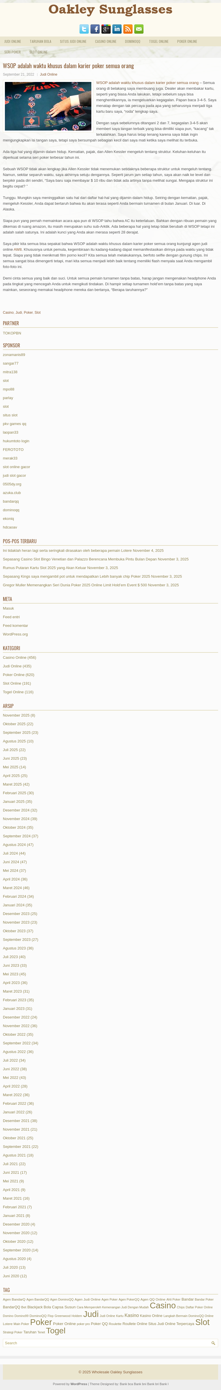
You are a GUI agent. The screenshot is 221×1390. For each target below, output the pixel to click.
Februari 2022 (14, 1103)
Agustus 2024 (14, 845)
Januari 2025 (13, 801)
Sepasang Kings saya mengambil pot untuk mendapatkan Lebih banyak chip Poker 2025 (76, 576)
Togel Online (159, 41)
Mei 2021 (10, 1181)
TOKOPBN (12, 333)
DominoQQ (132, 41)
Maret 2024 (12, 888)
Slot (38, 313)
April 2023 (11, 983)
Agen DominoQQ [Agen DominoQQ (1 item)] (61, 1299)
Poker (28, 313)
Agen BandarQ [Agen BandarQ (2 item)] (14, 1299)
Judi (19, 313)
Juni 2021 (11, 1172)
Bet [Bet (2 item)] (24, 1307)
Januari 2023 (13, 1008)
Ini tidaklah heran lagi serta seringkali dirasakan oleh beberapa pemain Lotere (67, 550)
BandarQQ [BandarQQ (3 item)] (11, 1307)
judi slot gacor (14, 475)
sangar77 (10, 363)
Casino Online (105, 41)
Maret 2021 (12, 1198)
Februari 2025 (14, 793)
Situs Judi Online (73, 41)
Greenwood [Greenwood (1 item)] (63, 1316)
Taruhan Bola (40, 41)
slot (6, 380)
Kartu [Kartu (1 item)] (119, 1316)
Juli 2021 (10, 1164)
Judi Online (12, 41)
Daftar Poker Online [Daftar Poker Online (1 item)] (199, 1307)
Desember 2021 (16, 1121)
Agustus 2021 (14, 1155)
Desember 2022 (16, 1017)
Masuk (8, 608)
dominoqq (11, 510)
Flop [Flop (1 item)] (51, 1316)
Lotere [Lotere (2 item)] (7, 1324)
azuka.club (12, 493)
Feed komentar (15, 625)
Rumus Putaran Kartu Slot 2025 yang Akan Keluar (44, 568)
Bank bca (126, 1384)
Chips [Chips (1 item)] (181, 1307)
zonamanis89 (14, 355)
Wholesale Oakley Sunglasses (117, 1372)
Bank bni (140, 1384)
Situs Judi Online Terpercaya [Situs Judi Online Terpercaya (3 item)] (171, 1324)
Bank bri (153, 1384)
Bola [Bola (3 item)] (47, 1307)
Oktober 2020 (14, 1241)
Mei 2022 (10, 1077)
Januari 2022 (13, 1112)
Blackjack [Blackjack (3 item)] (35, 1307)
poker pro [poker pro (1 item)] (83, 1324)
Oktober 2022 (14, 1034)
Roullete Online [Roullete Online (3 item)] (134, 1324)
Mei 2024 (10, 870)
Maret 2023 (12, 991)
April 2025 (11, 776)
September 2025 (17, 732)
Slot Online (38, 51)
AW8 (18, 249)
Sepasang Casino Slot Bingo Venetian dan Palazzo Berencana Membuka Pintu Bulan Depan (80, 559)
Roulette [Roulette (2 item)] (115, 1324)
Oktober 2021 (14, 1138)
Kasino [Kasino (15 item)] (131, 1315)
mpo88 (8, 389)
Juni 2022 (11, 1069)
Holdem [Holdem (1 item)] (76, 1316)
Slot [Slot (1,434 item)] (202, 1322)
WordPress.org (15, 634)
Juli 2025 (10, 750)
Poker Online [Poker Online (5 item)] (64, 1324)
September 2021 (17, 1146)
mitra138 (10, 372)
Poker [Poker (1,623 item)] (41, 1322)
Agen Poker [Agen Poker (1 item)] (109, 1299)
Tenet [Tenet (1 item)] (41, 1332)
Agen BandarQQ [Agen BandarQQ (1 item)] (38, 1299)
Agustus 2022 (14, 1052)
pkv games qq (14, 424)
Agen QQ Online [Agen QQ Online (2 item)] (153, 1299)
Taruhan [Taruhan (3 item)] (29, 1332)
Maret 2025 (12, 784)
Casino (8, 313)
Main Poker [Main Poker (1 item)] (21, 1324)
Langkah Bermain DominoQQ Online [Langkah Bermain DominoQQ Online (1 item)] (188, 1316)
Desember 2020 (16, 1224)
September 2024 (17, 836)
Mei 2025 (10, 767)
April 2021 (11, 1190)
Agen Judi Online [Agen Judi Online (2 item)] (88, 1299)
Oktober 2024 (14, 827)
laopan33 (10, 432)
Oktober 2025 (14, 724)
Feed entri (11, 617)
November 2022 (16, 1026)
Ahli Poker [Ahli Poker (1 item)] (174, 1299)
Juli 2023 (10, 957)
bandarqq (11, 501)
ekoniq (8, 518)
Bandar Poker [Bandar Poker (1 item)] (204, 1299)
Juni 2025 (11, 758)
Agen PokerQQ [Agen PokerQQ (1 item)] (129, 1299)
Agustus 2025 (14, 741)
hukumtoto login (16, 441)
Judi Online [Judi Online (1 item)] (107, 1316)
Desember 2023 (16, 914)
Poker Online (187, 41)
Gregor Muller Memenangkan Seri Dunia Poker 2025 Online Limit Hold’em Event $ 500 (75, 585)
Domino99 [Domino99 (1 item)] (21, 1316)
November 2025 (16, 715)
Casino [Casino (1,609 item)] (163, 1305)
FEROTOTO (13, 449)
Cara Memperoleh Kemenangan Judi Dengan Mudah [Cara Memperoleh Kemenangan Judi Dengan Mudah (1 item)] (113, 1307)
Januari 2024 (13, 905)
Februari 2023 (14, 1000)
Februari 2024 (14, 896)
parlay (8, 398)
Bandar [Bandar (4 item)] (188, 1299)
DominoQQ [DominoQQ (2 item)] (38, 1316)
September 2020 (17, 1250)
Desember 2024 (16, 810)
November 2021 (16, 1129)
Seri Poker (12, 51)
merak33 (10, 458)
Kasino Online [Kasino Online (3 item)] (151, 1316)
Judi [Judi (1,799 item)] (91, 1314)
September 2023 (17, 939)
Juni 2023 (11, 965)
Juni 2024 (11, 862)
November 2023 (16, 922)
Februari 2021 (14, 1207)
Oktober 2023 (14, 931)
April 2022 (11, 1086)
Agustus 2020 (14, 1259)
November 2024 (16, 819)
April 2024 (11, 879)
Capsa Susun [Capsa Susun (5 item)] (63, 1307)
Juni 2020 (11, 1276)
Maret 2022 (12, 1095)
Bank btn (166, 1384)
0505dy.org (12, 484)
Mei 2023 (10, 974)
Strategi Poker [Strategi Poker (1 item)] (12, 1332)
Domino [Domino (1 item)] (8, 1316)
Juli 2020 (10, 1267)
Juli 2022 (10, 1060)
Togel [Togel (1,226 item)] (56, 1330)
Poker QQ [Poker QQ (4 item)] (99, 1324)
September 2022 (17, 1043)
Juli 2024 (10, 853)
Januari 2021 (13, 1215)
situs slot (10, 415)
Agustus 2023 (14, 948)
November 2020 (16, 1233)
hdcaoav (10, 527)
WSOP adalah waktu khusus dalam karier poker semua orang (147, 83)
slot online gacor (16, 467)
